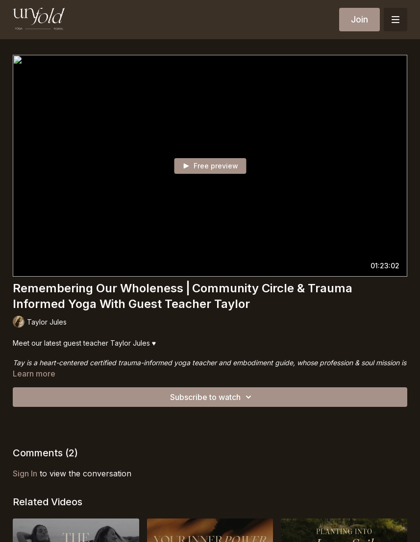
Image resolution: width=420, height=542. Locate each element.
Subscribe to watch (212, 397)
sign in (25, 473)
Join (359, 19)
